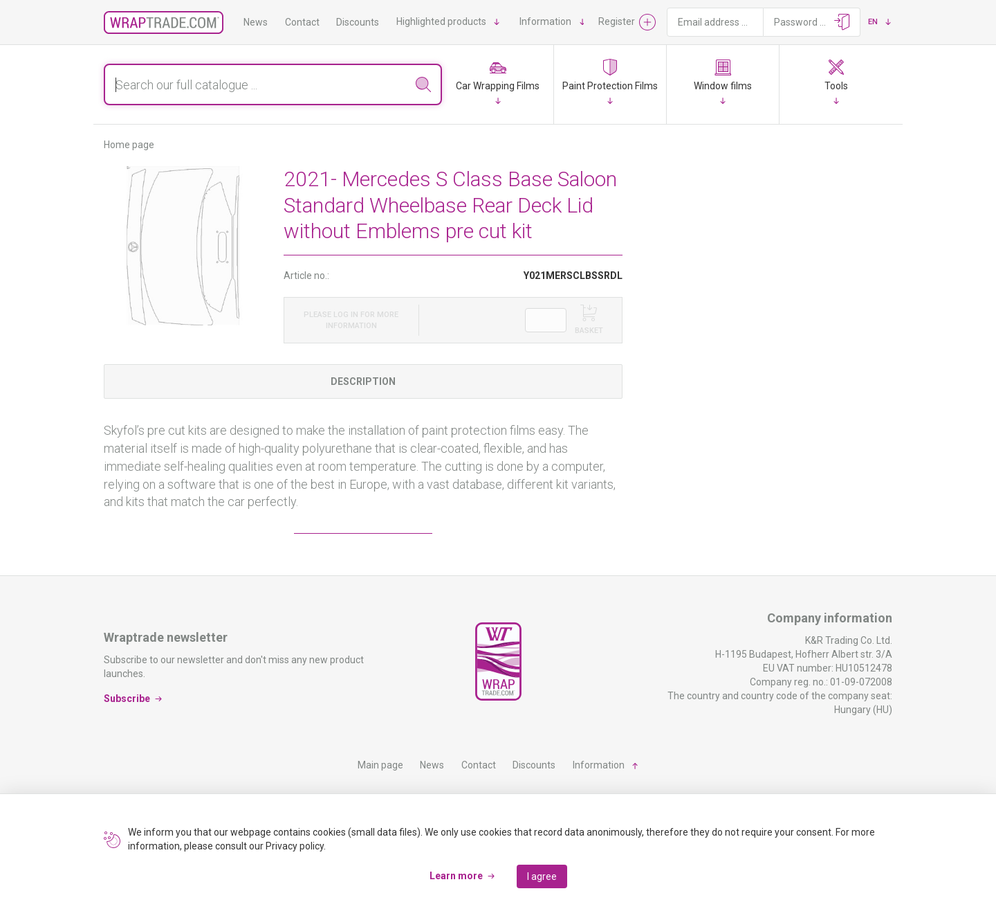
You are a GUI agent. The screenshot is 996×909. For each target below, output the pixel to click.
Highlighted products (441, 21)
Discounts (357, 22)
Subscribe (127, 697)
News (255, 22)
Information (545, 21)
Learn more (456, 875)
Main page (380, 765)
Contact (302, 22)
